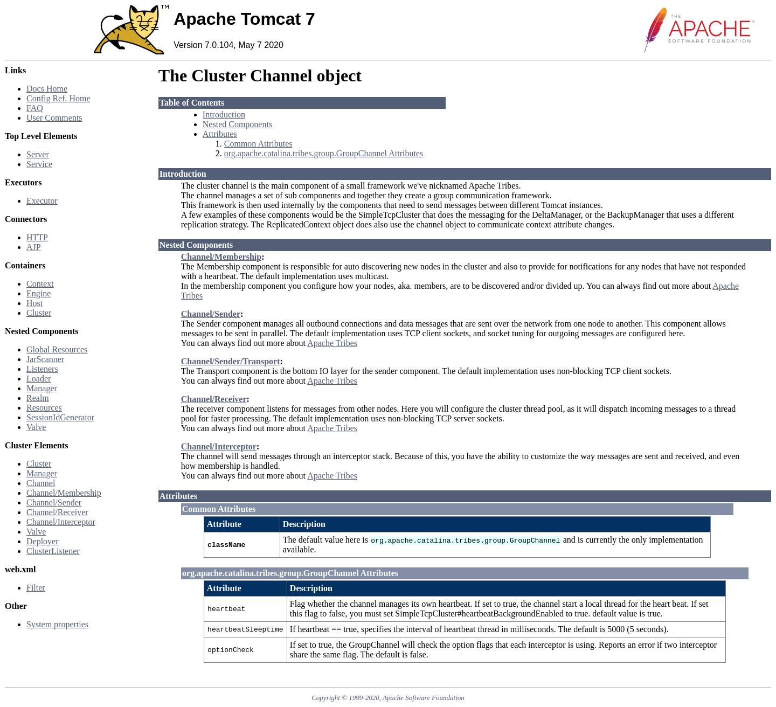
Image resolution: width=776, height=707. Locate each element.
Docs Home (46, 88)
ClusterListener (53, 551)
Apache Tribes (332, 343)
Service (39, 164)
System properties (57, 624)
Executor (42, 200)
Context (40, 283)
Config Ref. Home (58, 98)
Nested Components (237, 124)
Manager (41, 388)
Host (34, 303)
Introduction (224, 114)
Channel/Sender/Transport (230, 361)
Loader (38, 378)
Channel (40, 483)
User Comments (54, 117)
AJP (33, 247)
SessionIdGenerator (60, 417)
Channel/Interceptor (60, 521)
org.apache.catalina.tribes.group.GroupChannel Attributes (323, 153)
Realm (37, 398)
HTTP (37, 237)
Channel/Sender (53, 502)
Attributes (220, 133)
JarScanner (45, 359)
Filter (35, 587)
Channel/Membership (63, 492)
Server (37, 154)
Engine (38, 293)
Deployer (42, 541)
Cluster (38, 312)
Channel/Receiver (57, 512)
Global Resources (56, 349)
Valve (36, 427)
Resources (44, 407)
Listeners (42, 368)
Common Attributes (258, 143)
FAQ (34, 108)
